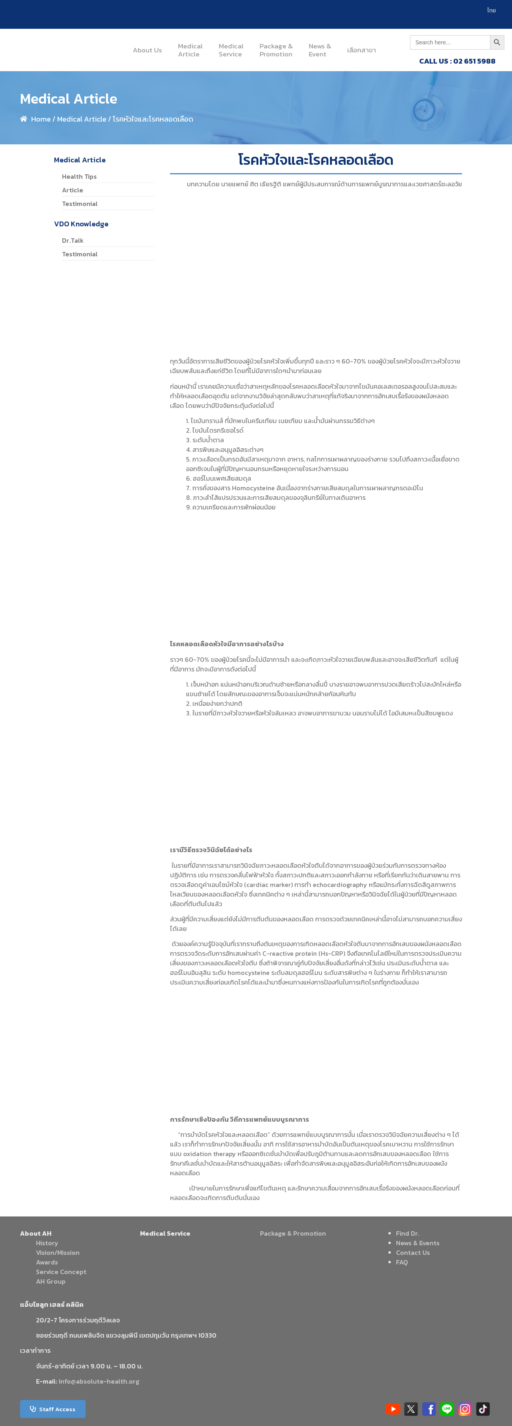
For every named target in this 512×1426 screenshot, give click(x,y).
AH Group (51, 1281)
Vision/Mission (58, 1252)
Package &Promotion (276, 50)
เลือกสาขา (361, 50)
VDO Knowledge (81, 223)
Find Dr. (408, 1233)
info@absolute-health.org (99, 1381)
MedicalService (231, 50)
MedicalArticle (190, 50)
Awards (47, 1262)
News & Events (418, 1243)
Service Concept (61, 1271)
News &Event (320, 50)
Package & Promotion (293, 1233)
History (47, 1243)
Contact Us (413, 1252)
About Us (147, 50)
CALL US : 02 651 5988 (457, 61)
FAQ (402, 1262)
